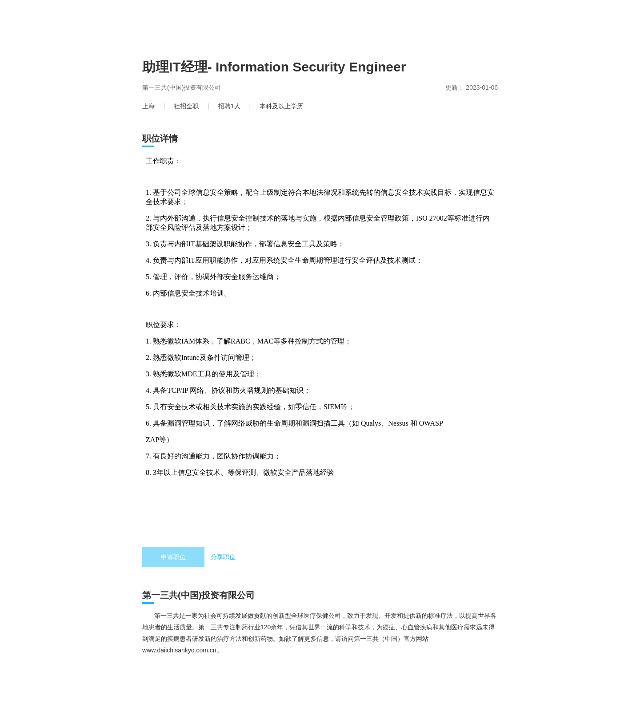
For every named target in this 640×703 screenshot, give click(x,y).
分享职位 (223, 557)
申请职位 (173, 557)
